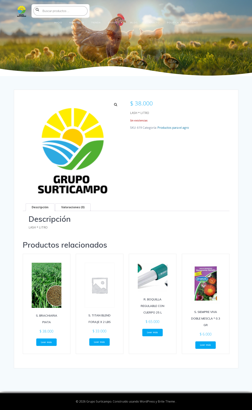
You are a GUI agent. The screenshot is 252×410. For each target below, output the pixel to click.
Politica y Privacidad (182, 19)
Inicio (58, 19)
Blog (134, 19)
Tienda (96, 19)
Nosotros (76, 19)
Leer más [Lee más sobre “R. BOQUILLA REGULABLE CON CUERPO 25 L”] (152, 334)
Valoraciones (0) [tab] (73, 209)
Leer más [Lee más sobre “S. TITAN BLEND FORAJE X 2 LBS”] (99, 344)
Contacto (152, 19)
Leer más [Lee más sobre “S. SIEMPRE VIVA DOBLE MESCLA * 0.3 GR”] (205, 347)
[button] (115, 106)
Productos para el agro (173, 130)
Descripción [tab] (40, 209)
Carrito (115, 19)
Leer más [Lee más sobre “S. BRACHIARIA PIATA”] (46, 344)
